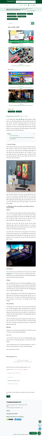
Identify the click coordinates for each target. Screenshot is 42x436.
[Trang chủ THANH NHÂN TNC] (10, 2)
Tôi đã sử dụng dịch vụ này (14, 380)
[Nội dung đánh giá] (21, 386)
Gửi (8, 396)
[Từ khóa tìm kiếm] (19, 23)
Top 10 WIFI (19, 111)
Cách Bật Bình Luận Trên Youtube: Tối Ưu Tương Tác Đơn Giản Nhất (21, 88)
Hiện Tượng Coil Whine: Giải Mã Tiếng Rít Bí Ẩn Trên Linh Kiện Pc (21, 105)
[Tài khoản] (31, 5)
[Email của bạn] (21, 377)
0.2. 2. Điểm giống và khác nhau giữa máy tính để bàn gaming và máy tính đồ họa (22, 138)
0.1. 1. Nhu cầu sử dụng (14, 135)
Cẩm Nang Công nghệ (22, 13)
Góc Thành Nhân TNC (12, 16)
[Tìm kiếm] (32, 23)
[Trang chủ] (29, 8)
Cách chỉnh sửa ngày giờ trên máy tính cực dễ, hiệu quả (21, 46)
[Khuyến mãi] (28, 5)
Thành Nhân (18, 434)
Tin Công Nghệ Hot (21, 16)
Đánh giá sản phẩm (11, 13)
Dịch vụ (25, 5)
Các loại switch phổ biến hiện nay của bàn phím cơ (21, 65)
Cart (34, 5)
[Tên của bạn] (21, 373)
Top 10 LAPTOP (11, 111)
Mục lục (21, 133)
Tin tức (21, 5)
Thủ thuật (30, 13)
